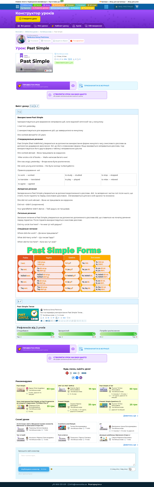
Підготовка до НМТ (56, 1)
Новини (18, 2)
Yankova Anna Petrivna (38, 37)
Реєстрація (128, 7)
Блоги (24, 2)
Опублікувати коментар (33, 469)
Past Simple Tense (25, 306)
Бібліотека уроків (31, 32)
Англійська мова (46, 32)
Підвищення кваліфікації (37, 2)
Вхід (120, 7)
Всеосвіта (19, 32)
